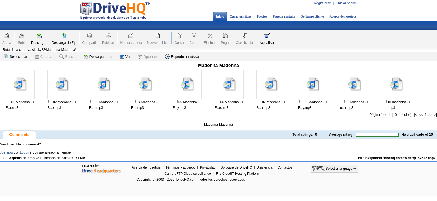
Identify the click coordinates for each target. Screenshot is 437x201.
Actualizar (267, 43)
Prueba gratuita (284, 16)
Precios (262, 16)
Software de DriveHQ (236, 167)
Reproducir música (182, 56)
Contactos (284, 167)
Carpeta (43, 57)
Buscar (67, 56)
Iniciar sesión (347, 3)
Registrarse (322, 3)
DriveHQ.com (186, 179)
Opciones (148, 56)
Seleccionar (15, 56)
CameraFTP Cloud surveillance (187, 174)
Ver (125, 57)
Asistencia (265, 167)
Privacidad (208, 167)
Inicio (220, 16)
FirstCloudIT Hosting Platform (238, 174)
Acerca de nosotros (342, 16)
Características (240, 16)
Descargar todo (97, 56)
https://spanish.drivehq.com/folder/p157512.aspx (397, 158)
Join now (7, 152)
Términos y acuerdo (180, 167)
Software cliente (312, 16)
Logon (24, 152)
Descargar (39, 43)
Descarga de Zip (64, 43)
